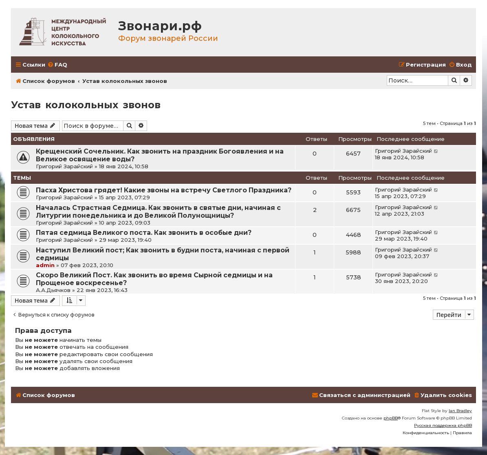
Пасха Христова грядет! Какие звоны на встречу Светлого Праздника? (163, 190)
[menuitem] (57, 65)
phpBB (390, 418)
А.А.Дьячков (53, 290)
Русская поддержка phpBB (443, 425)
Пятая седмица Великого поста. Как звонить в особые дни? (143, 232)
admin (45, 265)
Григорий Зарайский (64, 166)
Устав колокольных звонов (86, 105)
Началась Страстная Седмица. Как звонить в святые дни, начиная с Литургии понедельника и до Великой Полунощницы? (158, 211)
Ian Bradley (460, 410)
